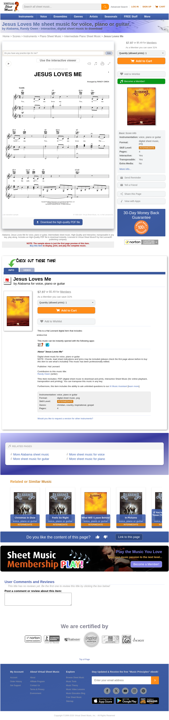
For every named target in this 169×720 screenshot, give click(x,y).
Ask (109, 53)
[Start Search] (105, 7)
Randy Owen (43, 374)
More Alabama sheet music (31, 454)
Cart (160, 6)
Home (6, 36)
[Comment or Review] (38, 599)
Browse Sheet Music (75, 677)
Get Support (15, 685)
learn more (133, 386)
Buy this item (36, 246)
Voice (43, 16)
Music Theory (72, 685)
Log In (135, 6)
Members (152, 42)
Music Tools (71, 681)
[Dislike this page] (105, 537)
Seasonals (110, 16)
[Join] (155, 680)
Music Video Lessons (75, 689)
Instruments (26, 16)
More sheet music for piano (87, 459)
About (32, 677)
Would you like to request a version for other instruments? (65, 418)
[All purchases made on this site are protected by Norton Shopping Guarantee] (141, 242)
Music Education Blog (75, 693)
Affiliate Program (37, 681)
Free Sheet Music (74, 697)
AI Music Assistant (118, 386)
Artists (94, 16)
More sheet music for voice (87, 454)
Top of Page (84, 659)
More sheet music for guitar (31, 459)
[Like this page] (97, 537)
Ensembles (60, 16)
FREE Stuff (130, 16)
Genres (78, 16)
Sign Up (146, 6)
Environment (35, 693)
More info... (125, 169)
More (147, 16)
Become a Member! (146, 564)
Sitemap (69, 701)
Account (13, 677)
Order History (16, 681)
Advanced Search (119, 7)
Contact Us (35, 685)
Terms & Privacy (37, 689)
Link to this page (129, 537)
